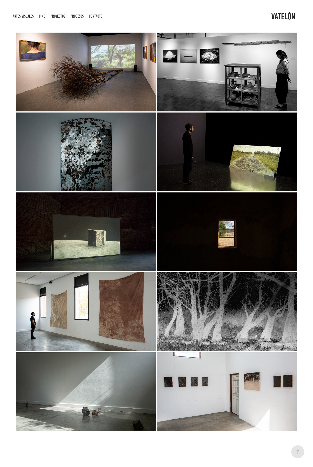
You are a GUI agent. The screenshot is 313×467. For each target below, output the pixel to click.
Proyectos (57, 16)
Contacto (95, 16)
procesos (77, 16)
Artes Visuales (23, 16)
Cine (42, 16)
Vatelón (283, 16)
